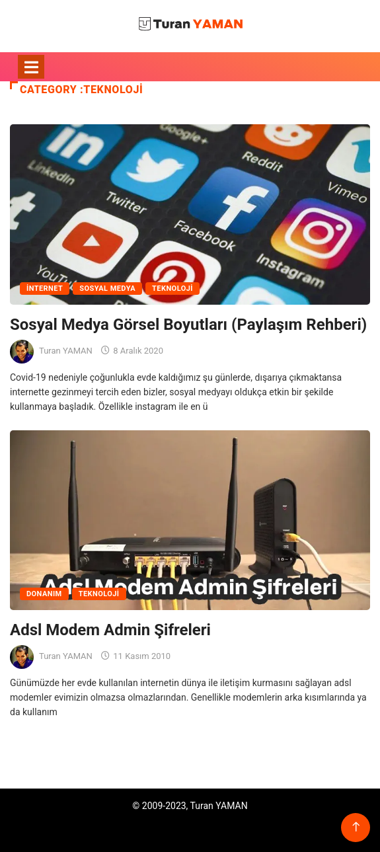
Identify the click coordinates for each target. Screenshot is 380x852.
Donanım (44, 594)
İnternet (44, 288)
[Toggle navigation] (31, 66)
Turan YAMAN (66, 351)
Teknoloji (172, 288)
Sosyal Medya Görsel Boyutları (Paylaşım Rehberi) (188, 324)
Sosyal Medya (107, 288)
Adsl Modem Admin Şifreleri (110, 630)
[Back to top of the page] (356, 827)
